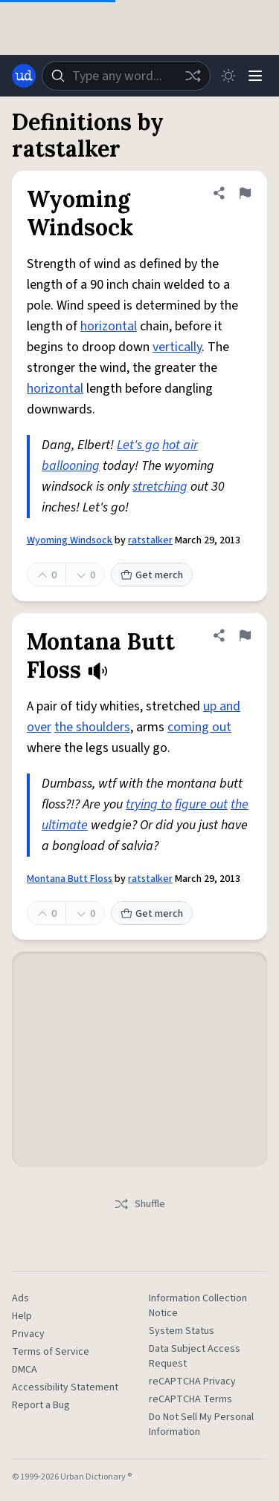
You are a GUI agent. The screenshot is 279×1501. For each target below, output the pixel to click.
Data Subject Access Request (194, 1356)
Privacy (28, 1334)
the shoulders (92, 727)
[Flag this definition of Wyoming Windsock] (245, 193)
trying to (149, 804)
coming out (199, 727)
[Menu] (255, 76)
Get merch (152, 575)
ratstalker (150, 540)
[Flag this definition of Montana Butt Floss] (245, 635)
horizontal (108, 326)
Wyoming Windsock (69, 540)
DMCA (24, 1369)
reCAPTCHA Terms (190, 1399)
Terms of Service (50, 1351)
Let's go (138, 445)
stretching (159, 486)
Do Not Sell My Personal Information (201, 1424)
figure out (201, 804)
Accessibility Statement (65, 1387)
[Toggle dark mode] (228, 76)
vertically (177, 347)
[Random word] (193, 76)
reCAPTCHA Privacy (192, 1381)
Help (22, 1316)
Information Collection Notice (198, 1306)
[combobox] (126, 76)
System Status (181, 1331)
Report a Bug (41, 1405)
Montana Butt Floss (69, 879)
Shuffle (139, 1204)
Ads (20, 1298)
